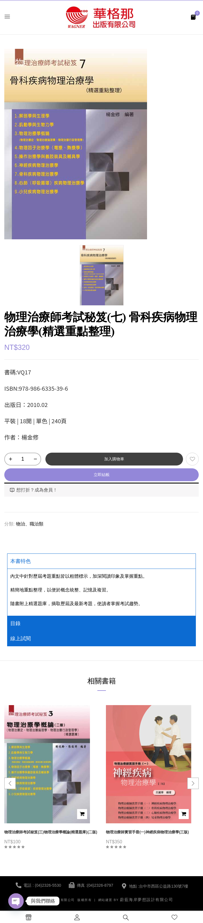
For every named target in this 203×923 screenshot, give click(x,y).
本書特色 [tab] (20, 561)
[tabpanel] (101, 592)
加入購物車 (114, 459)
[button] (193, 16)
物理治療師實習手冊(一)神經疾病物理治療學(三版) (147, 832)
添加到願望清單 (192, 459)
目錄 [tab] (15, 623)
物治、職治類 (29, 523)
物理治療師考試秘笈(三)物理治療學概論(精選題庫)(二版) (50, 832)
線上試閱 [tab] (20, 638)
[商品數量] (23, 459)
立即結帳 (102, 474)
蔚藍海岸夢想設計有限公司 (146, 899)
